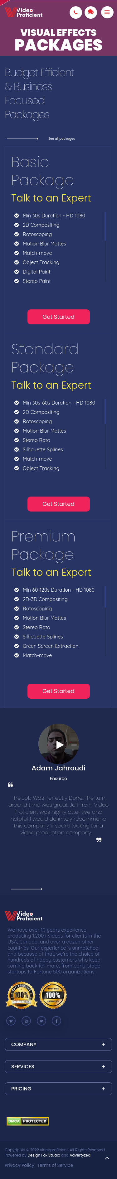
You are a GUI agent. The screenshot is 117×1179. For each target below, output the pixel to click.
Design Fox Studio (43, 1155)
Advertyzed (80, 1155)
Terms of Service (55, 1165)
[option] (58, 802)
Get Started (58, 317)
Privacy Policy (19, 1165)
